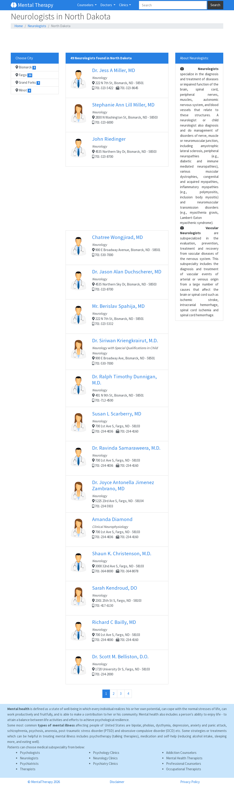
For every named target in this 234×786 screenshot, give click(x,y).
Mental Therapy (32, 5)
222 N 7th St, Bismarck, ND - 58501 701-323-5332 (117, 316)
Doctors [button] (106, 5)
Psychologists (30, 752)
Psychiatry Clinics (105, 763)
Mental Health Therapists (184, 758)
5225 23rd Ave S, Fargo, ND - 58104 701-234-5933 (117, 493)
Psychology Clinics (106, 752)
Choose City (24, 58)
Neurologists (37, 26)
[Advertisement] (117, 41)
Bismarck (26, 67)
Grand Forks (28, 82)
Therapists (27, 769)
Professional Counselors (183, 763)
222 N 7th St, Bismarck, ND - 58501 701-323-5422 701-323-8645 (117, 80)
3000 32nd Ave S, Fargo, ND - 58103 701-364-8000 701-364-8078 (117, 563)
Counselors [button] (85, 5)
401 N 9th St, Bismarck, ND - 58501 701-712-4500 (117, 387)
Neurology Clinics (105, 758)
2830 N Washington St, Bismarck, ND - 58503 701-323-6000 (117, 114)
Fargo (24, 75)
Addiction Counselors (181, 752)
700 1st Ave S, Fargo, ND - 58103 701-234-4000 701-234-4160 (117, 632)
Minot (23, 90)
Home (18, 26)
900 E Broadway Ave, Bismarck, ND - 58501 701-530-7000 (117, 351)
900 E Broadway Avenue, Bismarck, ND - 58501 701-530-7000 (117, 247)
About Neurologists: (194, 58)
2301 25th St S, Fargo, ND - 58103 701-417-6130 (117, 598)
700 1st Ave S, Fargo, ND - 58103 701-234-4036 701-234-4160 (117, 423)
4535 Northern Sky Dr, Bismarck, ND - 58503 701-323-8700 (117, 149)
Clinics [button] (123, 5)
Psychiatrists (29, 763)
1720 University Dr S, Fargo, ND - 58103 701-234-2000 (117, 666)
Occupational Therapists (183, 769)
